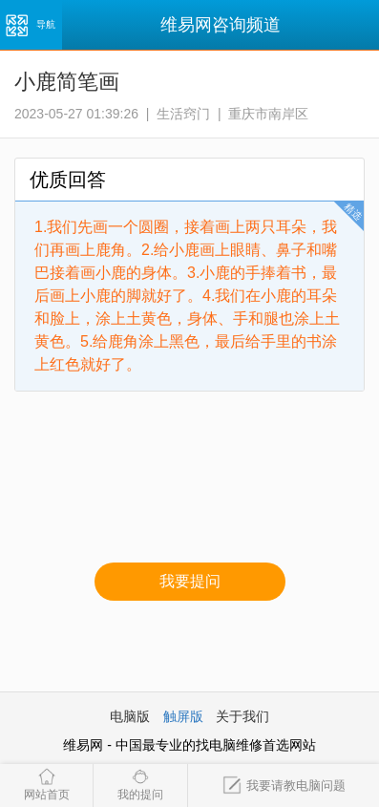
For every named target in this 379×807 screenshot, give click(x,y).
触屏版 (183, 716)
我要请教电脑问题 (284, 785)
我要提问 (190, 581)
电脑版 (130, 716)
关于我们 (242, 716)
